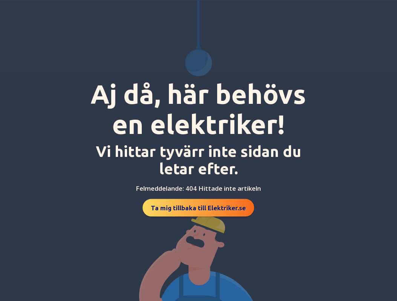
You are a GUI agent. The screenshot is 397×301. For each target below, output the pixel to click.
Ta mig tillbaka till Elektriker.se (198, 207)
